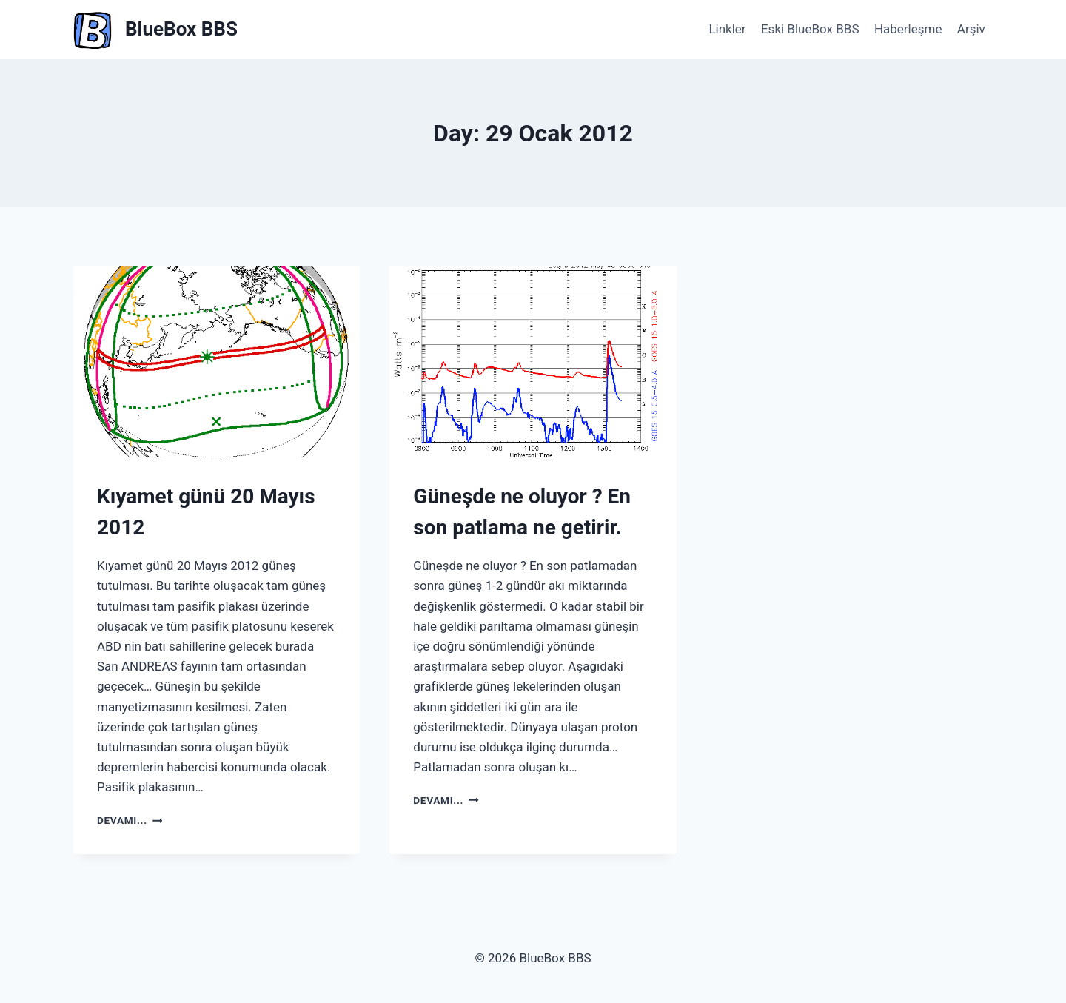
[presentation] (216, 361)
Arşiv (971, 28)
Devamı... (129, 820)
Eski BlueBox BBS (810, 28)
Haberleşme (908, 28)
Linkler (726, 28)
